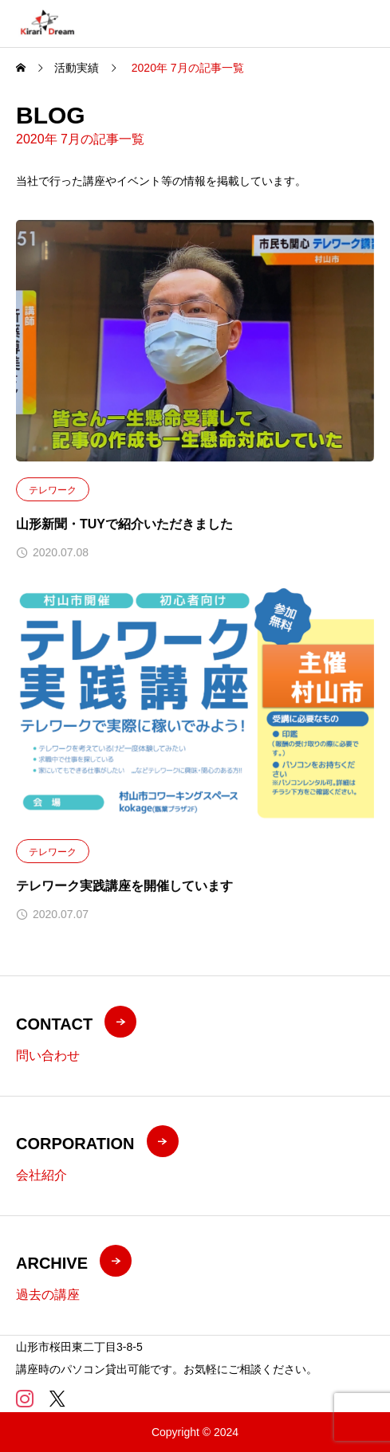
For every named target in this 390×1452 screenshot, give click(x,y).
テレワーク (53, 490)
